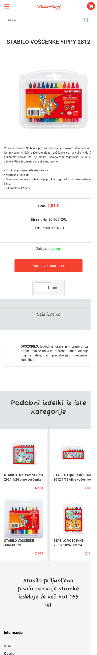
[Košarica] (91, 6)
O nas (7, 645)
